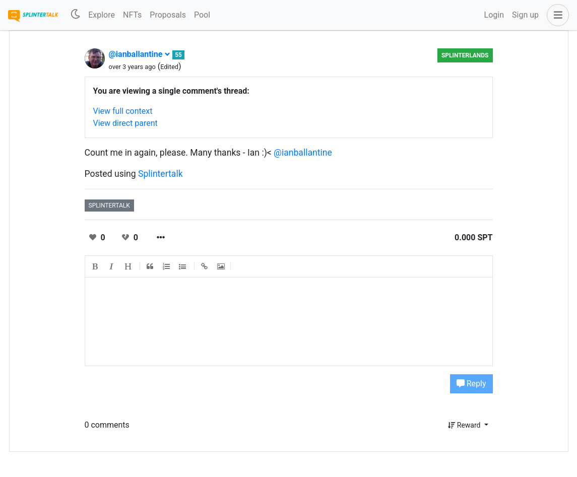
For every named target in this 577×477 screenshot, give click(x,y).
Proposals (168, 15)
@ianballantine (140, 54)
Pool (202, 15)
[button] (556, 15)
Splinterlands (465, 55)
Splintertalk (160, 174)
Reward (465, 425)
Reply (471, 383)
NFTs (132, 15)
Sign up (525, 15)
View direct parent (125, 123)
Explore (101, 15)
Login (494, 15)
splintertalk (109, 205)
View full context (123, 111)
